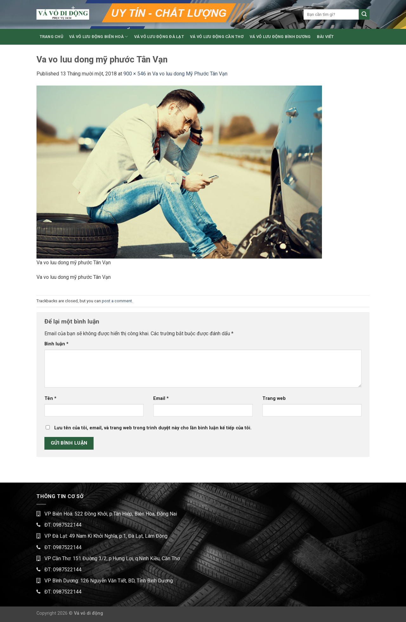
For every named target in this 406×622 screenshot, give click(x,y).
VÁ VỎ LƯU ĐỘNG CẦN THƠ (217, 36)
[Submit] (364, 14)
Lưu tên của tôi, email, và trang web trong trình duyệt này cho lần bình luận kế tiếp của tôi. (153, 428)
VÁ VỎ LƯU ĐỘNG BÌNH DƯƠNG (280, 36)
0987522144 (67, 525)
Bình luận (56, 344)
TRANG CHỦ (51, 36)
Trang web (274, 398)
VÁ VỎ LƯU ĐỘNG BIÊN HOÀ (98, 37)
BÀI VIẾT (325, 36)
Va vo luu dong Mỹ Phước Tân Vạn (189, 74)
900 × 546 (134, 74)
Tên (50, 398)
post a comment (117, 300)
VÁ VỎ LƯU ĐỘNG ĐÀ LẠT (159, 36)
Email (161, 398)
